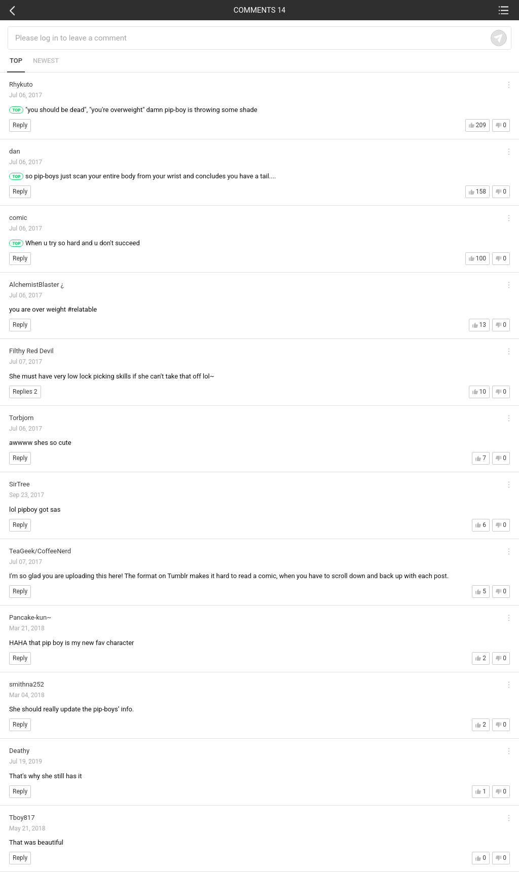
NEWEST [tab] (46, 60)
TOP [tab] (16, 60)
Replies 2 (25, 391)
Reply (20, 125)
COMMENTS (260, 10)
